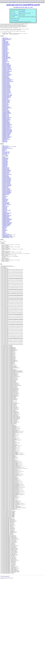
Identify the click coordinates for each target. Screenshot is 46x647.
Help (40, 1)
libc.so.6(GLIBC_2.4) (5, 155)
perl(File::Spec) (4, 211)
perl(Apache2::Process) (6, 84)
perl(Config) (4, 199)
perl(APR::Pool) (4, 165)
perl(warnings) (4, 235)
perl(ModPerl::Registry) (6, 130)
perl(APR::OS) (4, 52)
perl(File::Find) (4, 209)
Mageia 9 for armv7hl (20, 7)
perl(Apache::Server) (5, 108)
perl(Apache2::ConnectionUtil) (7, 71)
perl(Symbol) (4, 229)
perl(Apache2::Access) (5, 65)
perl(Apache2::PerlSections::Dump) (7, 83)
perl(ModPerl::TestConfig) (6, 135)
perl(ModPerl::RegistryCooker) (7, 131)
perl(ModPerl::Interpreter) (6, 122)
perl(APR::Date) (4, 48)
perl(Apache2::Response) (6, 91)
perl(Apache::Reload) (5, 106)
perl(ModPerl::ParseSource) (6, 127)
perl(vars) (3, 234)
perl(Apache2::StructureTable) (7, 97)
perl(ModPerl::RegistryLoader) (7, 132)
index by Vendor (19, 1)
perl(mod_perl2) (4, 143)
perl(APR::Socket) (5, 55)
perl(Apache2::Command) (6, 68)
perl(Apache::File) (5, 105)
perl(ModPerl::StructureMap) (6, 134)
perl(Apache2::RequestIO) (6, 87)
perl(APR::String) (5, 57)
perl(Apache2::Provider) (6, 85)
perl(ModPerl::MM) (5, 123)
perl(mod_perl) (4, 142)
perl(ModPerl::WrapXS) (6, 141)
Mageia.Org (23, 11)
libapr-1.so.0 (4, 151)
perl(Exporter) (4, 203)
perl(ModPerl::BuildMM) (6, 114)
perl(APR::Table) (5, 58)
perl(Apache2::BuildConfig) (6, 67)
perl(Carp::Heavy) (5, 198)
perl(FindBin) (4, 213)
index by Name (32, 1)
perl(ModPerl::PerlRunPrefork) (7, 129)
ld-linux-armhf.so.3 (5, 149)
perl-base (3, 236)
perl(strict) (4, 233)
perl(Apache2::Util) (5, 101)
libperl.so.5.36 (4, 156)
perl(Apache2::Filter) (5, 175)
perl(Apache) (4, 64)
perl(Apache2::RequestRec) (6, 88)
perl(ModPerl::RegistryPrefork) (7, 133)
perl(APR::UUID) (5, 61)
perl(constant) (4, 231)
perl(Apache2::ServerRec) (6, 92)
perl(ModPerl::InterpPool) (6, 121)
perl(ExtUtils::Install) (5, 205)
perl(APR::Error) (5, 49)
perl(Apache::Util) (5, 111)
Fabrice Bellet (2, 645)
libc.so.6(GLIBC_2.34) (5, 154)
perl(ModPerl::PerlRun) (6, 128)
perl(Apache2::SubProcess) (6, 98)
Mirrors (37, 1)
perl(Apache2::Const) (5, 72)
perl (3, 157)
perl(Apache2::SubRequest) (6, 99)
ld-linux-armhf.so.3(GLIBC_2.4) (7, 150)
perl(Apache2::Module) (6, 80)
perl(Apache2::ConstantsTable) (7, 73)
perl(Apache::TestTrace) (6, 195)
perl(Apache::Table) (5, 110)
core (28, 7)
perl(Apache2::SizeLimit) (6, 94)
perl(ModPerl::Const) (5, 118)
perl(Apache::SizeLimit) (6, 109)
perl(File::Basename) (5, 208)
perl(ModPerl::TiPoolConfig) (6, 138)
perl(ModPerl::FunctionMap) (6, 119)
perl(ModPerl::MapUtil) (6, 125)
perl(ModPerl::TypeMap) (6, 139)
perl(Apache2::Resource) (6, 90)
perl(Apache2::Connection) (6, 69)
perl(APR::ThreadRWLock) (6, 60)
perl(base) (3, 230)
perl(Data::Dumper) (5, 201)
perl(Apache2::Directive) (6, 74)
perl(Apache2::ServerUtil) (6, 93)
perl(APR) (4, 42)
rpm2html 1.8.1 (7, 644)
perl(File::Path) (4, 210)
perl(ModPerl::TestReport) (6, 136)
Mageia (24, 9)
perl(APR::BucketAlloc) (6, 46)
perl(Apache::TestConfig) (6, 193)
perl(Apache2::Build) (5, 66)
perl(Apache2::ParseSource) (6, 81)
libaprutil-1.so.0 (4, 152)
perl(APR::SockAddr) (5, 54)
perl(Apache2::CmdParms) (6, 172)
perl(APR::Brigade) (5, 44)
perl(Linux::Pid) (4, 214)
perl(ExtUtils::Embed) (5, 204)
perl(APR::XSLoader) (5, 63)
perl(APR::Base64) (5, 43)
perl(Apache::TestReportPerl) (6, 194)
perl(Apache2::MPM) (5, 79)
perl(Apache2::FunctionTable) (7, 76)
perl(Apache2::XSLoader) (6, 102)
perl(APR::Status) (5, 56)
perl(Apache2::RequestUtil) (6, 89)
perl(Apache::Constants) (6, 104)
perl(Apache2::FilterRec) (6, 75)
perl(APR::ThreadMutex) (6, 59)
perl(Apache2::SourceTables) (6, 95)
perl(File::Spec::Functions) (6, 212)
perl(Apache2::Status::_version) (7, 96)
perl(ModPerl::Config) (5, 117)
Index (2, 1)
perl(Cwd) (3, 200)
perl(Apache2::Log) (5, 78)
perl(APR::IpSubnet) (5, 51)
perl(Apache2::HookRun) (6, 77)
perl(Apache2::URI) (5, 100)
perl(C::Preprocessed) (5, 113)
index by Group (6, 1)
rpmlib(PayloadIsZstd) (5, 239)
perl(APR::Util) (4, 62)
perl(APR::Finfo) (5, 50)
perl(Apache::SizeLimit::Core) (7, 192)
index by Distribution (12, 1)
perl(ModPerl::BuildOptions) (6, 115)
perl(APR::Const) (5, 161)
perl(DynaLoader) (5, 202)
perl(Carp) (4, 197)
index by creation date (26, 1)
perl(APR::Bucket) (5, 45)
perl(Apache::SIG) (5, 107)
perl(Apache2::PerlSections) (6, 82)
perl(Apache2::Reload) (5, 86)
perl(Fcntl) (4, 207)
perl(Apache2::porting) (5, 103)
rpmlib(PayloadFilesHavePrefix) (7, 238)
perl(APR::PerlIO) (5, 53)
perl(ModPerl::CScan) (5, 116)
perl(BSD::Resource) (5, 196)
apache (3, 147)
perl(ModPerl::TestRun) (6, 137)
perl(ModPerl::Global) (5, 120)
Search (42, 1)
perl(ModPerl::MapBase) (6, 124)
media (26, 7)
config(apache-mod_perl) (6, 41)
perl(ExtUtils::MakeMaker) (6, 206)
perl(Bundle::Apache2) (5, 112)
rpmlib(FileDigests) (5, 237)
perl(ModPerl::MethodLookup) (7, 126)
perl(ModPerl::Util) (5, 140)
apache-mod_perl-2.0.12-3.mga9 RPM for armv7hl (23, 5)
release (31, 7)
